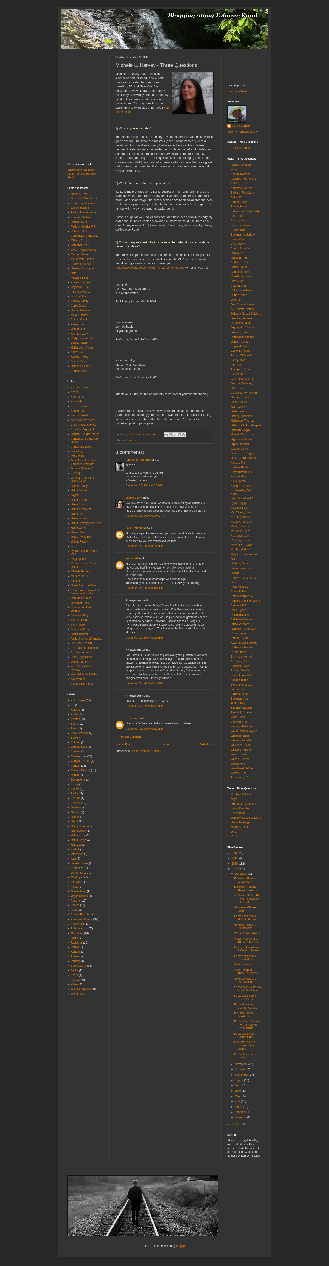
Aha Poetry (77, 396)
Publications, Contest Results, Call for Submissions (247, 1025)
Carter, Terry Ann (241, 248)
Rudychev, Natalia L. (83, 338)
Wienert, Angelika (241, 740)
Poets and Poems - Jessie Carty (245, 880)
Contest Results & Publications (245, 926)
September (242, 1074)
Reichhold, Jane (240, 614)
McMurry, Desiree (241, 540)
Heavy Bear (78, 532)
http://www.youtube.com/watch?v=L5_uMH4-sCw (149, 267)
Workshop (77, 993)
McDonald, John (241, 531)
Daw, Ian (236, 299)
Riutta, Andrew (240, 624)
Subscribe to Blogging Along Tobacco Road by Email (81, 173)
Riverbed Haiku (80, 602)
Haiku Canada (79, 499)
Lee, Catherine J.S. (242, 498)
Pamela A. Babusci (138, 459)
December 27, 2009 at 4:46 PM (144, 588)
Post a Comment (131, 736)
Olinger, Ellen (79, 328)
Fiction (75, 793)
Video (74, 984)
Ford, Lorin (237, 365)
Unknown (132, 718)
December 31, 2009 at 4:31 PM (144, 728)
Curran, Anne (239, 295)
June (238, 1090)
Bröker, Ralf (238, 229)
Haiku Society (79, 518)
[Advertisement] (81, 66)
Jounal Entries (79, 863)
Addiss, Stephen (241, 164)
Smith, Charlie (239, 679)
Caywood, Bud (80, 287)
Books (74, 737)
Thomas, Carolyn (241, 707)
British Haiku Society (83, 424)
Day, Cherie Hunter (242, 304)
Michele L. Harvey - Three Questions (246, 888)
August (239, 1080)
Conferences (78, 756)
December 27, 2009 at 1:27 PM (144, 546)
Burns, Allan (238, 239)
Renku (75, 956)
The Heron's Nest (81, 652)
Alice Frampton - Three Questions (246, 971)
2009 (235, 869)
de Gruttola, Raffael (83, 259)
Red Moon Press (81, 598)
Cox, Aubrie (238, 281)
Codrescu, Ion (239, 262)
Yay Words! (78, 679)
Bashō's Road (79, 415)
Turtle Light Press (81, 657)
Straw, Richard (240, 693)
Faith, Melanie (79, 296)
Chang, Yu (237, 253)
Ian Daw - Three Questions (244, 1015)
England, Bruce (240, 346)
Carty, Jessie (78, 305)
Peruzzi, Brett (239, 591)
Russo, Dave (239, 652)
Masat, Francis (240, 526)
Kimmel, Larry (79, 333)
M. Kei (235, 836)
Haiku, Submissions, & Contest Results (247, 949)
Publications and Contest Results (245, 1006)
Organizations (79, 896)
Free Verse (77, 803)
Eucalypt (76, 473)
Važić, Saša (238, 717)
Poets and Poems (82, 919)
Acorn (74, 392)
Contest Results (80, 770)
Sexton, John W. (241, 670)
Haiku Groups (79, 826)
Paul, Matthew (239, 586)
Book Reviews (79, 733)
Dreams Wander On (83, 468)
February (241, 1112)
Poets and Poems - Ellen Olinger (245, 1035)
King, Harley (238, 476)
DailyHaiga (77, 451)
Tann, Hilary (238, 703)
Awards (75, 719)
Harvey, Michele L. (242, 416)
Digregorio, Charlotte (243, 327)
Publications (78, 928)
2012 (235, 853)
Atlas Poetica (79, 406)
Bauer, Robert (239, 206)
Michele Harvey (80, 571)
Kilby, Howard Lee (242, 472)
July (238, 1085)
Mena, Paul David (241, 545)
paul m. (235, 582)
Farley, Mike (238, 360)
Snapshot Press (80, 629)
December (241, 873)
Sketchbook (78, 624)
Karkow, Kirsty (79, 301)
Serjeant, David (240, 666)
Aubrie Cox (77, 410)
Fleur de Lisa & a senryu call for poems (244, 1045)
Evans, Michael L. (241, 355)
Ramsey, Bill (238, 605)
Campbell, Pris (80, 245)
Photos (75, 905)
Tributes (76, 979)
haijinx (75, 495)
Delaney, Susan (80, 366)
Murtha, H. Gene (241, 549)
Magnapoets (78, 559)
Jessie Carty (134, 497)
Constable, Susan (241, 276)
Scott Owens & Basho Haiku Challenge (247, 989)
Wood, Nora (238, 763)
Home (165, 744)
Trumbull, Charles (241, 712)
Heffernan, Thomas (242, 420)
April (238, 1101)
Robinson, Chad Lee (243, 628)
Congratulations (80, 761)
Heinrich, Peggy (240, 430)
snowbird (132, 558)
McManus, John (240, 535)
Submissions (78, 965)
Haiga (74, 821)
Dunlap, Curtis (79, 221)
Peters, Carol (79, 319)
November (241, 1064)
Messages (77, 881)
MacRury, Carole (241, 517)
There (74, 975)
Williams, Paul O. (241, 749)
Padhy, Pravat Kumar (84, 212)
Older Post (205, 744)
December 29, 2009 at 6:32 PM (144, 706)
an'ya (234, 169)
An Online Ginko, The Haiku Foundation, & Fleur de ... (247, 899)
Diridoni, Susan (240, 332)
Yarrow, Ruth (238, 773)
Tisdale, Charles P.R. (83, 226)
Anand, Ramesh (240, 174)
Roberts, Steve (80, 231)
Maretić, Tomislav (241, 521)
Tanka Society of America (86, 638)
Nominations (78, 891)
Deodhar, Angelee (241, 318)
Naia (74, 273)
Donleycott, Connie (242, 336)
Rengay (75, 951)
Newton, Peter (79, 194)
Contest (75, 765)
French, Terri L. (240, 374)
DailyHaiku (77, 456)
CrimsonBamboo (81, 446)
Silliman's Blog (80, 615)
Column (75, 742)
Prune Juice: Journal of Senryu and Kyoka (85, 592)
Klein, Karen (238, 481)
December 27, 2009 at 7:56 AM (144, 485)
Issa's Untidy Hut (81, 537)
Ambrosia (76, 401)
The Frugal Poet (237, 91)
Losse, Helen (79, 342)
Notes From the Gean (84, 585)
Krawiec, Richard (81, 217)
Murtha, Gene (79, 254)
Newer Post (124, 744)
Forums (75, 798)
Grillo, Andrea (239, 402)
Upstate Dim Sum (81, 661)
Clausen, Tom (239, 257)
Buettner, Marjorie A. (243, 234)
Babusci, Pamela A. (243, 192)
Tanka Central (79, 634)
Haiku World (78, 527)
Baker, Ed (77, 352)
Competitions (79, 747)
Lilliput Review (79, 541)
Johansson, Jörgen (242, 453)
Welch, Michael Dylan (84, 249)
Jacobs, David (239, 448)
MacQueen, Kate (241, 512)
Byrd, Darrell (238, 243)
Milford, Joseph (80, 240)
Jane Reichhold (136, 528)
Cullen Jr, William (241, 290)
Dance (75, 774)
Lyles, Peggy (238, 503)
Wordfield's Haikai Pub (84, 674)
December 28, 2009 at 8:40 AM (144, 683)
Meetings (76, 877)
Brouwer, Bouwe (81, 263)
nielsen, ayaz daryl (242, 568)
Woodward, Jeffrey (242, 768)
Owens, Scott (79, 361)
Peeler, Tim (78, 324)
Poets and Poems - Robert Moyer (245, 957)
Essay (74, 784)
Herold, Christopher (83, 268)
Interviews (77, 854)
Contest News (242, 964)
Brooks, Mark (239, 220)
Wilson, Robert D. (241, 759)
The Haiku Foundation (84, 648)
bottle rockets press (83, 420)
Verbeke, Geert (240, 721)
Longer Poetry (79, 872)
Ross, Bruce (238, 633)
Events (75, 789)
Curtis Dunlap (241, 125)
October (240, 1069)
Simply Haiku (79, 619)
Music (74, 886)
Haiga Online (79, 490)
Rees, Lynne (238, 610)
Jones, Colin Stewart (243, 457)
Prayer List (77, 923)
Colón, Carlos (239, 267)
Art (72, 705)
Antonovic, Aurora (241, 188)
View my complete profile (242, 131)
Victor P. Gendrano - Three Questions (246, 940)
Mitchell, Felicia (80, 291)
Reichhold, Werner (242, 619)
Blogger (181, 1246)
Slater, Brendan (240, 808)
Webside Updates (82, 989)
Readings (76, 942)
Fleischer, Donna (241, 147)
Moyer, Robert (79, 315)
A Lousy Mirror (79, 387)
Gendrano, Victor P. (243, 378)
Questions (131, 440)
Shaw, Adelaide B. (242, 675)
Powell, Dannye (80, 282)
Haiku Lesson (79, 830)
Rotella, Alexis (79, 356)
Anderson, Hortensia (243, 178)
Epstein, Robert (240, 350)
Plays (74, 910)
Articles (75, 709)
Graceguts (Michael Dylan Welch (83, 479)
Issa (73, 858)
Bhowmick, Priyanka (83, 203)
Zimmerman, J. (240, 777)
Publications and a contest (245, 1056)
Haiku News (78, 835)
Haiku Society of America (86, 523)
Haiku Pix (76, 513)
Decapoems (78, 779)
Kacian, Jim (238, 462)
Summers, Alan (240, 698)
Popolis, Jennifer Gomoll (245, 601)
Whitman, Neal (80, 208)
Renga (75, 947)
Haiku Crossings (81, 504)
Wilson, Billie (238, 754)
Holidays (76, 844)
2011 (235, 858)
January (240, 1117)
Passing (76, 900)
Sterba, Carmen (240, 689)
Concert (75, 751)
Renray (75, 961)
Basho (75, 723)
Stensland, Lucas (241, 684)
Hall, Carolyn (239, 406)
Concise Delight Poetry (85, 434)
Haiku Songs (78, 840)
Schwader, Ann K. (241, 656)
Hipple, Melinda (80, 310)
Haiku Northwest (81, 509)
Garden (75, 812)
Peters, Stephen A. (242, 596)
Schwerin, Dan (240, 661)
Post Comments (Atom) (146, 751)
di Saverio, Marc (241, 323)
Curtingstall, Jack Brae (84, 235)
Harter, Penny (239, 411)
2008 (235, 1124)
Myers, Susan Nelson (244, 554)
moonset (76, 580)
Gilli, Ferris (237, 388)
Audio (74, 714)
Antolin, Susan (239, 183)
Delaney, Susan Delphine (246, 313)
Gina (233, 831)
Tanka (74, 970)
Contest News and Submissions (245, 980)
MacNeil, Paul (79, 277)
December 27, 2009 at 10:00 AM (145, 515)
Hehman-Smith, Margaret (246, 425)
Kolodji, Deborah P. (242, 486)
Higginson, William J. (243, 439)
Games (75, 807)
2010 (235, 863)
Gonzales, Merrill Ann (84, 198)
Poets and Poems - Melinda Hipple (245, 918)
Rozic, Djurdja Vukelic (244, 642)
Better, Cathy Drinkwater (245, 211)
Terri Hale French (81, 643)
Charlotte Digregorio (83, 429)
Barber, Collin (79, 370)
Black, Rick (237, 216)
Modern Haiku (79, 576)
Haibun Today (79, 486)
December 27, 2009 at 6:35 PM (144, 637)
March (239, 1107)
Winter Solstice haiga (247, 933)
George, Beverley (241, 383)
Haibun (75, 816)
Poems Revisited (81, 914)
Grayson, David (240, 397)
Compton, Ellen (240, 271)
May (238, 1096)
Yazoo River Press (82, 683)
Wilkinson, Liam (240, 745)
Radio (74, 937)
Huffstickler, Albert (82, 347)
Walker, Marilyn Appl (243, 726)
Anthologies (78, 700)
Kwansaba (77, 868)
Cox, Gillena (238, 285)
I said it (75, 849)
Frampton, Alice (240, 369)
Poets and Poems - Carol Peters (245, 997)
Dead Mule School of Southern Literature (83, 462)
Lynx (74, 546)
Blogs (74, 728)
